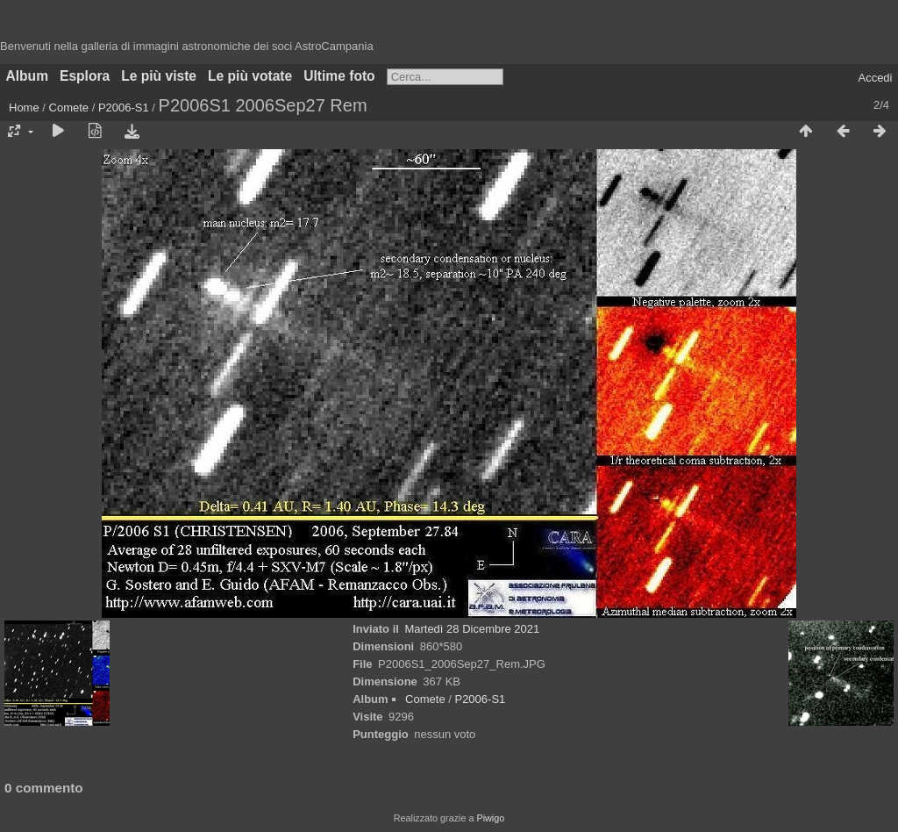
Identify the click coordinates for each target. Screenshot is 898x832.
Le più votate (250, 75)
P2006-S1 (123, 107)
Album (27, 75)
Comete (69, 107)
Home (24, 107)
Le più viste (158, 75)
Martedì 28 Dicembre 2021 (471, 628)
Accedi (875, 77)
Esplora (85, 75)
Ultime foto (338, 75)
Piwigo (490, 818)
